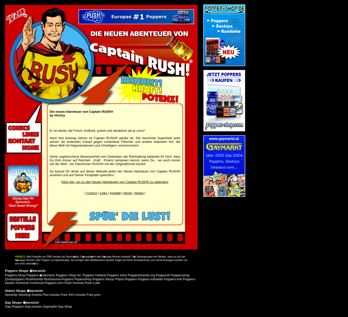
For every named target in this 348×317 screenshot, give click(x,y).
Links (103, 193)
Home (127, 193)
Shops (139, 193)
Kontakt (115, 193)
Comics (91, 193)
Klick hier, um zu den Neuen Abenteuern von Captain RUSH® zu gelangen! (114, 182)
